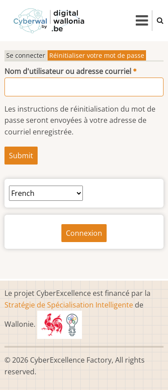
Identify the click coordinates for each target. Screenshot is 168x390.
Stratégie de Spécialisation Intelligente (68, 305)
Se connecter (25, 55)
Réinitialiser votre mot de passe (96, 55)
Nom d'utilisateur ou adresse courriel (67, 71)
